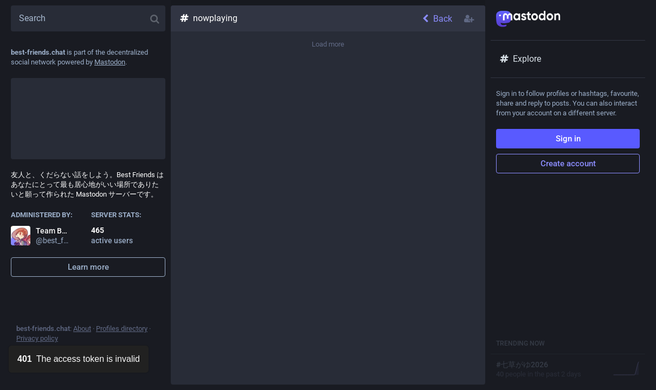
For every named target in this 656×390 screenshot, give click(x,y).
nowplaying (208, 18)
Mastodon (109, 62)
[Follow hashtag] (470, 18)
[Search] (88, 18)
